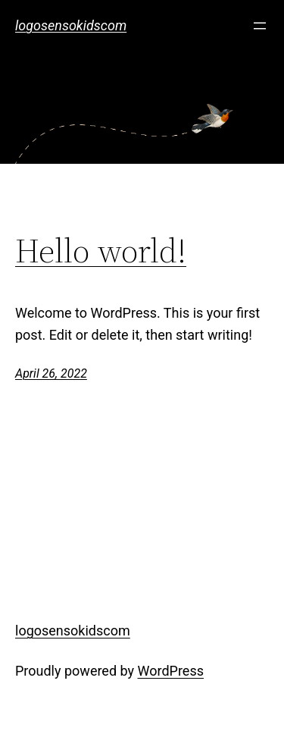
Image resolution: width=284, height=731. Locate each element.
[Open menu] (260, 26)
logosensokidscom (70, 25)
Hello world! (100, 251)
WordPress (171, 671)
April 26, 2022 (51, 373)
